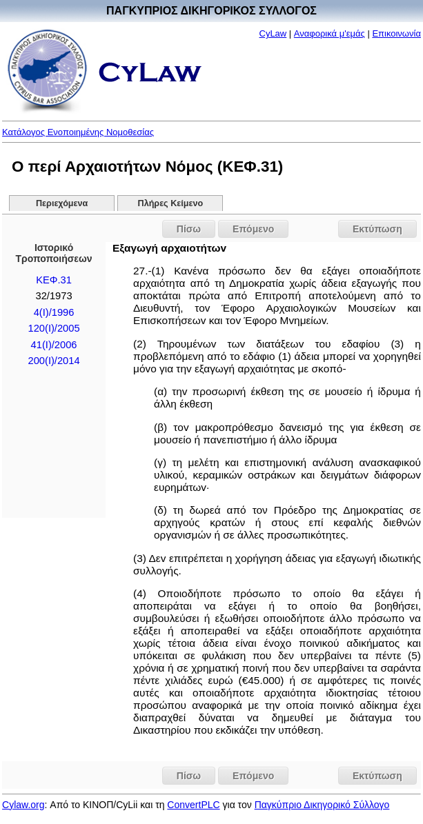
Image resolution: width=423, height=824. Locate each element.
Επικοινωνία (396, 33)
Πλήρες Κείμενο (171, 203)
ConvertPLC (193, 804)
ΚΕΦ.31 (54, 279)
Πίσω (189, 228)
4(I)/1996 (54, 312)
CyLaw (273, 33)
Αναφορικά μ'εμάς (329, 33)
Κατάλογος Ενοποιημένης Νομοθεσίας (78, 132)
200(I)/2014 (54, 360)
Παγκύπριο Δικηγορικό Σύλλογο (322, 804)
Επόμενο (253, 228)
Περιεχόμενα (62, 203)
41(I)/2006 (54, 344)
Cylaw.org (23, 804)
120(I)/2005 (54, 328)
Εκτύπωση (377, 228)
